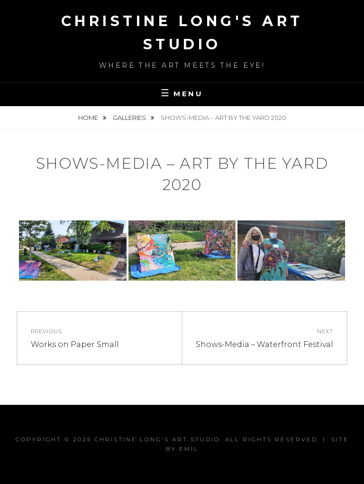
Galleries (130, 117)
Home (89, 117)
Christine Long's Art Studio (157, 439)
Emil (189, 448)
